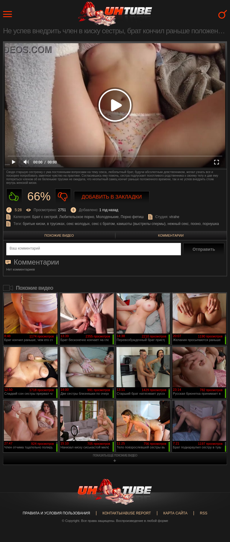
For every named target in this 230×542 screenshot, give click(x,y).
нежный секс (178, 224)
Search (222, 14)
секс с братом (103, 224)
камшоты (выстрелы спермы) (141, 224)
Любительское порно (76, 217)
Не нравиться (63, 197)
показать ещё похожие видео (115, 455)
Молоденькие (107, 217)
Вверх (216, 510)
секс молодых (78, 224)
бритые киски (34, 224)
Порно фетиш (132, 217)
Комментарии (171, 235)
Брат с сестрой (44, 217)
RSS (203, 513)
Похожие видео (59, 235)
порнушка (211, 224)
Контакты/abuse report (126, 513)
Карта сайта (175, 513)
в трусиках (56, 224)
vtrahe (174, 217)
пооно (196, 224)
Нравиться (14, 197)
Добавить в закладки (112, 197)
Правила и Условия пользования (56, 513)
